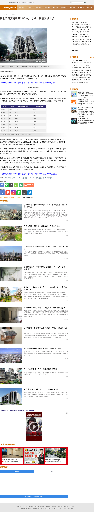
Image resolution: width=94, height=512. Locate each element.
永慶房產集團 (42, 178)
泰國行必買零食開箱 (82, 100)
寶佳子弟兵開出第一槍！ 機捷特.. (81, 39)
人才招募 (25, 506)
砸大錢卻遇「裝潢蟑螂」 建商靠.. (82, 72)
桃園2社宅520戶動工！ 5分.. (80, 82)
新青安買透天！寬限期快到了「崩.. (81, 22)
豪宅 (9, 178)
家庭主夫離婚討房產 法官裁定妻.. (82, 70)
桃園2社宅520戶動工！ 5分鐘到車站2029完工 (42, 389)
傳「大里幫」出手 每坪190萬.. (81, 32)
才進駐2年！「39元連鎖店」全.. (81, 29)
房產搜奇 (30, 7)
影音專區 (64, 7)
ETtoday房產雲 (8, 7)
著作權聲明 (68, 506)
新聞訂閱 (31, 1)
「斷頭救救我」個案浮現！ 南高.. (81, 44)
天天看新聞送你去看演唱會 (84, 92)
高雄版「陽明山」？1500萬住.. (80, 36)
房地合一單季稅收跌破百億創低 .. (82, 77)
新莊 (36, 178)
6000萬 (18, 178)
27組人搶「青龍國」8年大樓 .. (81, 34)
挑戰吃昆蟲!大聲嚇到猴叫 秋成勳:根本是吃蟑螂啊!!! (17, 410)
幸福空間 (81, 7)
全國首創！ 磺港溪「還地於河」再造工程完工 (42, 226)
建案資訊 (72, 7)
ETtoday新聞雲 (12, 1)
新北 (6, 178)
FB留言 (51, 471)
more (92, 57)
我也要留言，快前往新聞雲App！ (34, 496)
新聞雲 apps (25, 1)
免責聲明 (74, 506)
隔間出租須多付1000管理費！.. (81, 60)
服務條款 (54, 506)
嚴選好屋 (89, 7)
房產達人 (38, 7)
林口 (33, 178)
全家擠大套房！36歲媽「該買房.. (81, 24)
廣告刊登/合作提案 (39, 506)
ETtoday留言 (17, 471)
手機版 (18, 1)
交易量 (13, 178)
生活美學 (55, 7)
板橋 (22, 178)
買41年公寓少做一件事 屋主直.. (81, 80)
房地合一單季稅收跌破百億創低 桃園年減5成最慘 (43, 348)
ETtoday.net (46, 508)
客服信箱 (48, 506)
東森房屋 (49, 178)
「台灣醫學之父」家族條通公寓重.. (81, 41)
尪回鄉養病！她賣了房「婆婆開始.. (82, 75)
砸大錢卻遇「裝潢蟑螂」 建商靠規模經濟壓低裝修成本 (45, 308)
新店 (26, 178)
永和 (29, 178)
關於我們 (31, 506)
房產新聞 (21, 7)
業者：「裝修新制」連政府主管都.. (81, 27)
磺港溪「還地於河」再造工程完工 (81, 63)
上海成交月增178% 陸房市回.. (81, 65)
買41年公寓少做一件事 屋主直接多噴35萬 (40, 369)
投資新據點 (47, 7)
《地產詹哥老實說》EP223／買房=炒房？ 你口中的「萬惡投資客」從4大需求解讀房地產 (28, 83)
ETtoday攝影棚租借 (82, 118)
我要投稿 (19, 506)
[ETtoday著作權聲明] (26, 197)
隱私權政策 (61, 506)
